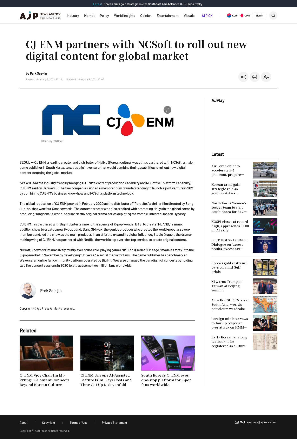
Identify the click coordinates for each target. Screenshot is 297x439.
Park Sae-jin (51, 290)
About (24, 422)
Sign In (259, 15)
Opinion (146, 15)
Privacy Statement (114, 422)
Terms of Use (78, 422)
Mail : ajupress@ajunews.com (258, 422)
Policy (104, 15)
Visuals (189, 15)
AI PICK (207, 15)
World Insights (124, 15)
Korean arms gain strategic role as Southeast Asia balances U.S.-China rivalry (153, 4)
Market (89, 15)
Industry (73, 15)
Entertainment (168, 15)
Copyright (48, 422)
